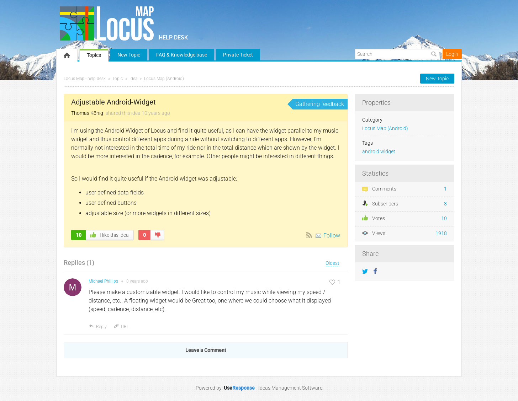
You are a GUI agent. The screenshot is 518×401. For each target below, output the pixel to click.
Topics (94, 55)
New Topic (128, 55)
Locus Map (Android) (164, 78)
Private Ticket (238, 55)
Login (452, 54)
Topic (117, 78)
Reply (98, 326)
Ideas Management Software (290, 387)
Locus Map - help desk (85, 78)
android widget (378, 152)
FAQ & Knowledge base (181, 55)
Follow (331, 235)
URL (121, 326)
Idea (133, 78)
